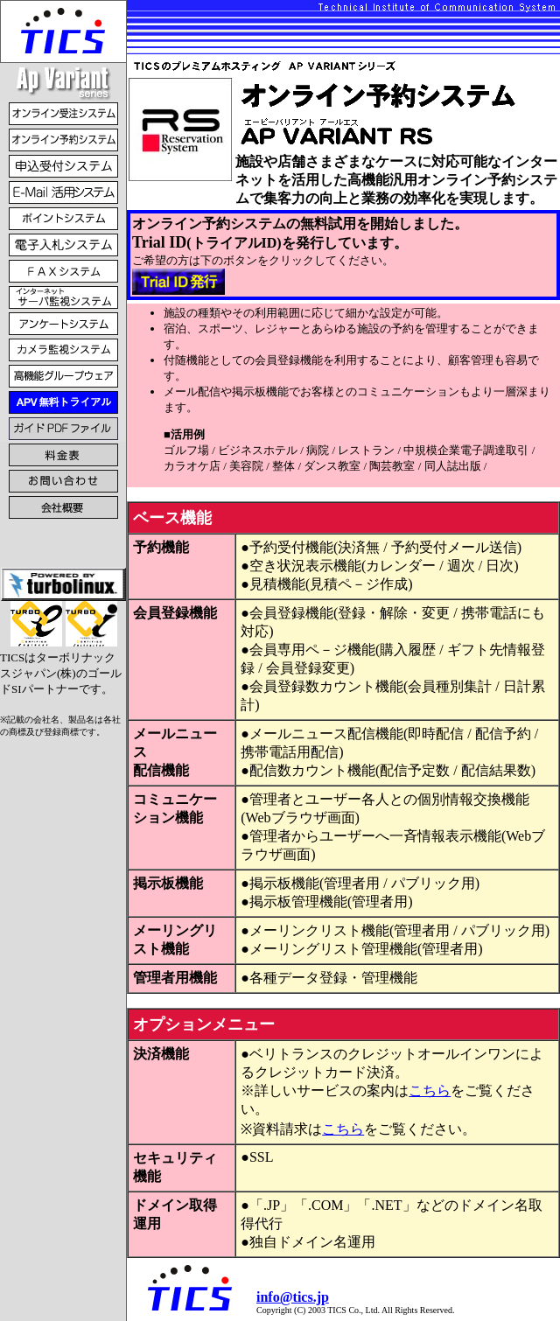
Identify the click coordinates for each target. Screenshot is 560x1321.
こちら (430, 1090)
